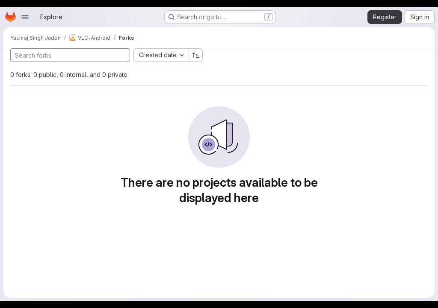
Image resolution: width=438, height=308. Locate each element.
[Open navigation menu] (25, 17)
